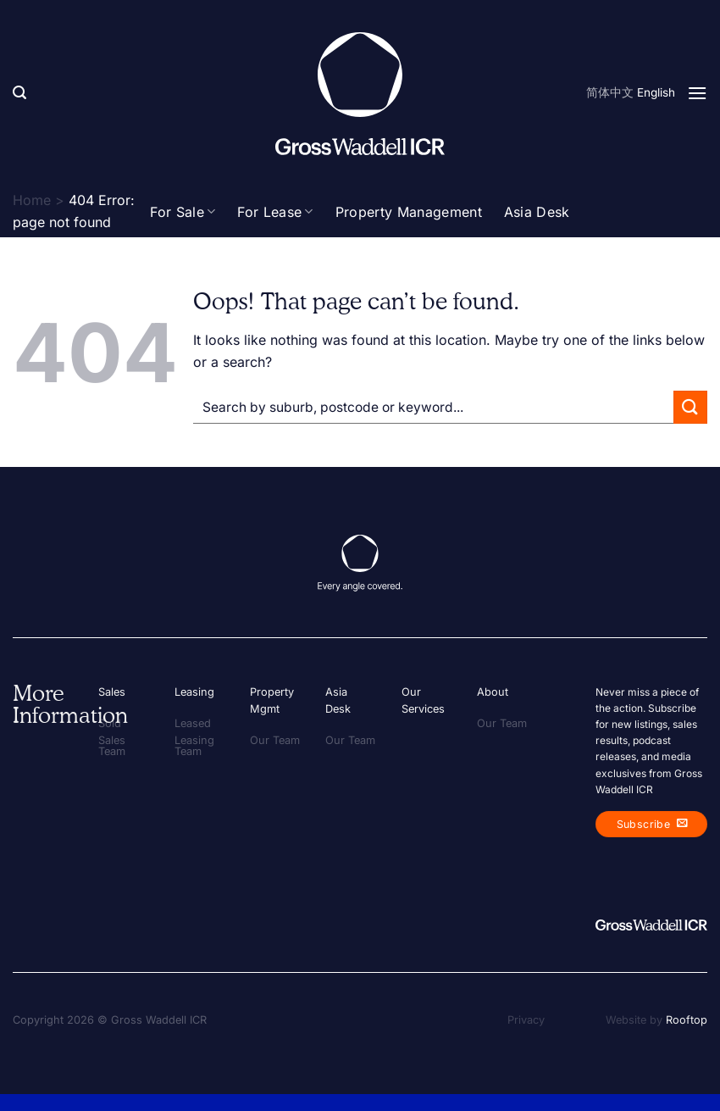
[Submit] (690, 407)
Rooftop (686, 1020)
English (656, 92)
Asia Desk (537, 211)
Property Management (408, 211)
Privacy (526, 1020)
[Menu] (697, 93)
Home (32, 200)
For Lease (275, 211)
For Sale (182, 211)
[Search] (19, 92)
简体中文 (610, 92)
